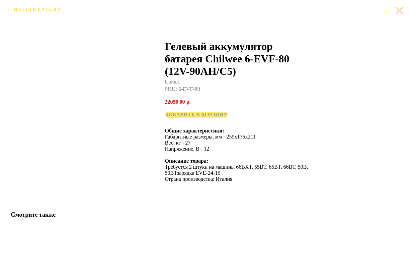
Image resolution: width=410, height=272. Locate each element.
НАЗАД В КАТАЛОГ (37, 9)
